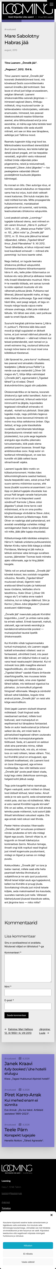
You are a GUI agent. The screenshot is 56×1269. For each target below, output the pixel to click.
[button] (51, 1214)
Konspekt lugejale (19, 1135)
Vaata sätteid (28, 1262)
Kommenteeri (12, 952)
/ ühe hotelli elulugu (25, 1071)
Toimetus (6, 1208)
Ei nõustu (28, 1253)
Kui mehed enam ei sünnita (21, 1102)
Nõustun (28, 1245)
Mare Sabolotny (21, 36)
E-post (9, 1000)
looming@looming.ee (12, 1193)
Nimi (7, 986)
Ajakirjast (6, 1202)
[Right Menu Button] (51, 4)
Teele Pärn (16, 1130)
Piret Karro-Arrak (22, 1095)
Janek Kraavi (18, 1063)
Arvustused (10, 29)
